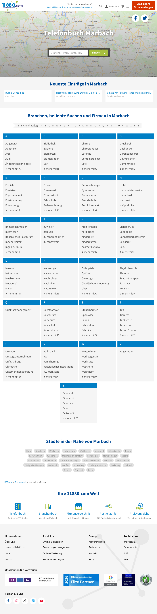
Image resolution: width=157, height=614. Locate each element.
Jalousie (48, 231)
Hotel (123, 185)
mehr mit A (13, 168)
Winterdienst (89, 351)
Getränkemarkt (90, 205)
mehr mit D (127, 168)
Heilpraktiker (127, 205)
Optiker (86, 273)
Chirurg (86, 143)
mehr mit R (51, 335)
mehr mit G (89, 210)
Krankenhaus (89, 226)
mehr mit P (127, 293)
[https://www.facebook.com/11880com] (8, 600)
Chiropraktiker (90, 148)
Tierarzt (124, 315)
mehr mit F (51, 210)
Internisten (11, 231)
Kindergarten (89, 242)
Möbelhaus (11, 273)
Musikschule (12, 278)
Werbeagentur (90, 356)
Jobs (7, 553)
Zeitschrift (68, 413)
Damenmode (127, 163)
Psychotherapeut (130, 278)
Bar (46, 163)
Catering (86, 153)
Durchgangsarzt (129, 153)
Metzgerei (11, 283)
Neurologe (50, 268)
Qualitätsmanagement (18, 310)
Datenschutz (130, 547)
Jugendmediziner (54, 237)
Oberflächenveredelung (95, 283)
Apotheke (11, 148)
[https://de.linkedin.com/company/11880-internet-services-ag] (33, 600)
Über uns (10, 541)
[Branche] (68, 53)
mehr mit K (89, 252)
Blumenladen (51, 158)
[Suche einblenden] (102, 6)
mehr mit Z (70, 418)
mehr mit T (127, 335)
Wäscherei (87, 366)
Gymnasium (88, 190)
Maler (8, 288)
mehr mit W (89, 376)
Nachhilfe (49, 283)
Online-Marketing (52, 553)
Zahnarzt (68, 393)
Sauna (85, 320)
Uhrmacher (11, 366)
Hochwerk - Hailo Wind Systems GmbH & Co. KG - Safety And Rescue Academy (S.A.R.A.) (78, 92)
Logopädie (126, 231)
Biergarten (50, 153)
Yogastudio (126, 351)
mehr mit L (127, 252)
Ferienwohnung (53, 205)
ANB (125, 559)
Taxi (122, 310)
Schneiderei (88, 325)
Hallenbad (126, 195)
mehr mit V (51, 376)
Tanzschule (126, 325)
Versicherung (51, 361)
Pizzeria (124, 273)
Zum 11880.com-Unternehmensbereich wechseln (69, 7)
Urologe (10, 351)
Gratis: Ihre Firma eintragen (143, 5)
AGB (125, 553)
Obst (84, 288)
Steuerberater (90, 310)
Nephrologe (50, 278)
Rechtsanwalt (51, 310)
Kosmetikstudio (91, 247)
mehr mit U (13, 376)
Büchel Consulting (14, 92)
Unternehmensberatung (19, 371)
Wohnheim (88, 371)
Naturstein (50, 288)
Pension (124, 288)
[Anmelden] (113, 6)
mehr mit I (12, 252)
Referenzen (95, 547)
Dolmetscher (127, 158)
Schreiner (87, 330)
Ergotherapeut (13, 195)
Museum (10, 268)
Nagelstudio (51, 273)
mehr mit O (89, 293)
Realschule (50, 325)
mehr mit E (12, 210)
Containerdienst (91, 158)
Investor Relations (15, 547)
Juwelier (49, 226)
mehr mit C (89, 168)
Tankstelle (126, 320)
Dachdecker (126, 148)
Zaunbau (68, 403)
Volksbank (50, 351)
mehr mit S (89, 335)
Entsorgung (12, 205)
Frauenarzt (50, 190)
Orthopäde (88, 268)
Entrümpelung (13, 200)
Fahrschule (50, 200)
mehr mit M (13, 293)
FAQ (91, 559)
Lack (122, 247)
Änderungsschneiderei (18, 163)
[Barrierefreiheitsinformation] (123, 6)
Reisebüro (49, 320)
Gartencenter (89, 195)
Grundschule (89, 200)
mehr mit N (51, 293)
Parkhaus (125, 283)
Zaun (66, 408)
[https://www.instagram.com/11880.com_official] (16, 600)
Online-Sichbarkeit (53, 541)
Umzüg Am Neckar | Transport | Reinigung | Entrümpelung (129, 92)
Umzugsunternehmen (18, 356)
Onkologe (87, 278)
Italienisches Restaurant (19, 237)
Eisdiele (9, 185)
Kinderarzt (88, 237)
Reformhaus (51, 330)
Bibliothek (50, 143)
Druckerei (125, 143)
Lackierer (125, 242)
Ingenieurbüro (13, 247)
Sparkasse (88, 315)
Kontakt (93, 553)
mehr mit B (51, 168)
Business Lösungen (53, 559)
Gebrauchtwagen (91, 185)
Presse (8, 559)
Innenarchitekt (13, 242)
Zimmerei (68, 398)
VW (45, 356)
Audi (8, 158)
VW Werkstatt (51, 371)
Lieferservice (127, 226)
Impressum (129, 541)
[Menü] (129, 6)
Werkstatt (87, 361)
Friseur (48, 185)
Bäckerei (49, 148)
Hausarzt (125, 200)
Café (84, 163)
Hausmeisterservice (131, 190)
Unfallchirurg (13, 361)
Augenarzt (11, 143)
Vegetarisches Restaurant (58, 366)
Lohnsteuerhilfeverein (132, 237)
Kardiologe (88, 231)
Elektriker (10, 190)
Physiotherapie (128, 268)
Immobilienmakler (16, 226)
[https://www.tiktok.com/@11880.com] (24, 600)
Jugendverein (51, 242)
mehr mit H (127, 210)
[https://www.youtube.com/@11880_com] (41, 600)
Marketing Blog (97, 541)
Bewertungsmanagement (56, 547)
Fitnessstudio (51, 195)
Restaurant (50, 315)
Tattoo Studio (128, 330)
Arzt (7, 153)
